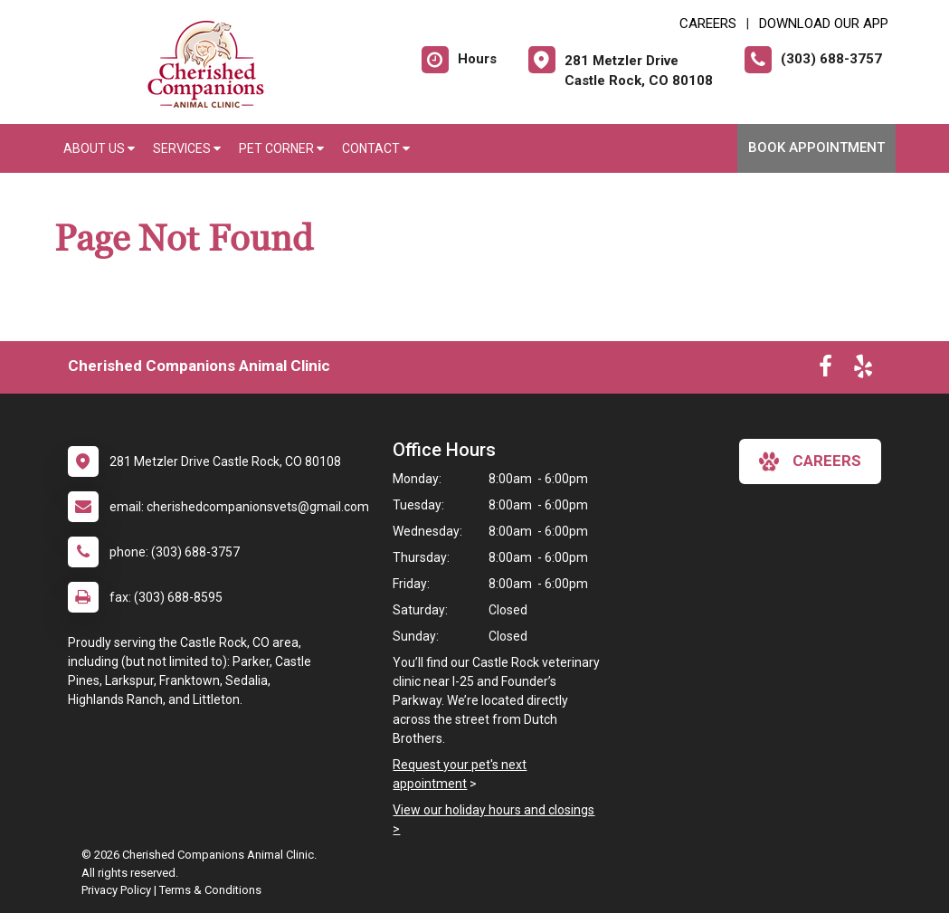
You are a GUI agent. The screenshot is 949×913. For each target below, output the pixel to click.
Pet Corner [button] (281, 148)
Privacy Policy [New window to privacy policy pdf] (116, 890)
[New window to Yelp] (863, 370)
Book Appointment (816, 147)
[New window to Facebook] (825, 370)
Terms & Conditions (210, 890)
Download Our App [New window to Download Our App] (823, 23)
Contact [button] (376, 148)
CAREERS (707, 23)
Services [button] (187, 148)
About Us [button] (99, 148)
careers (810, 461)
